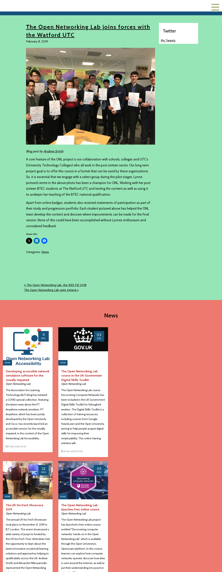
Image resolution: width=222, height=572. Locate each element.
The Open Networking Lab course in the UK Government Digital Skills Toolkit (81, 375)
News (45, 252)
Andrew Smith (53, 151)
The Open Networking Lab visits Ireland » (51, 290)
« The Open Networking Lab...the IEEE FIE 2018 (55, 285)
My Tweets (168, 40)
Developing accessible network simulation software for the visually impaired (27, 375)
